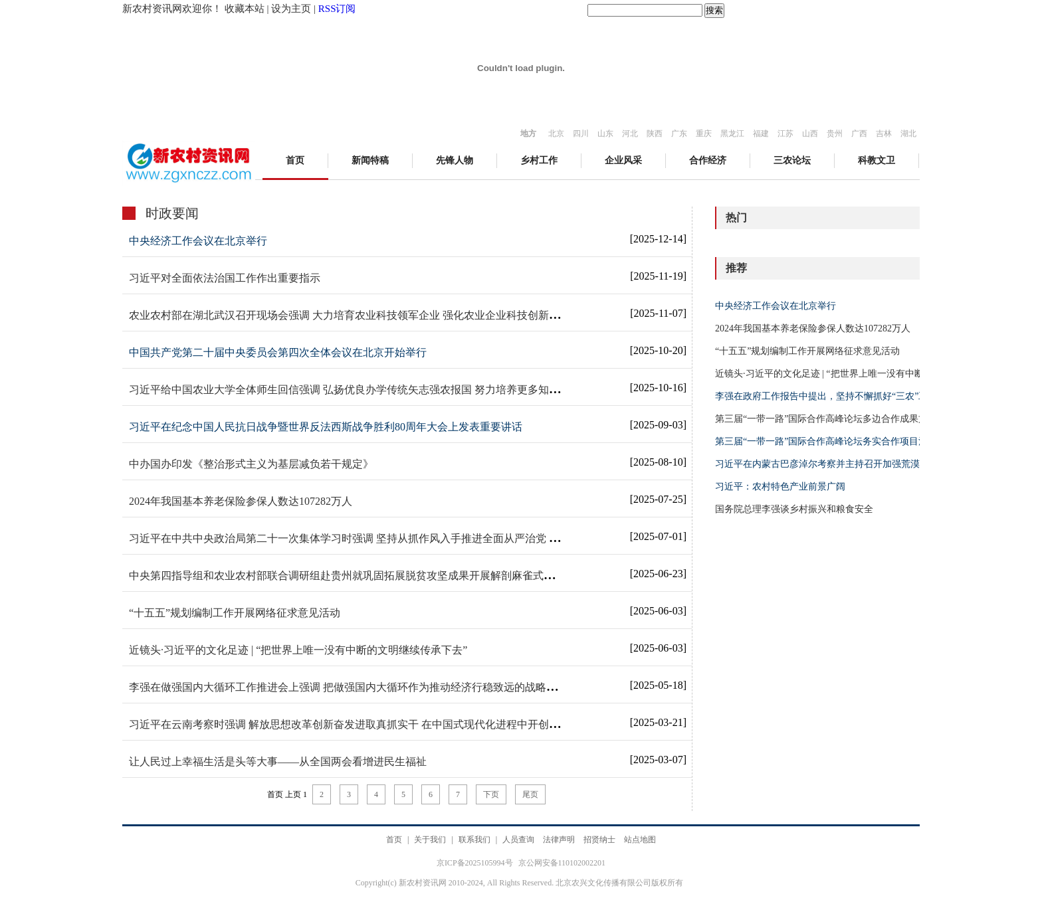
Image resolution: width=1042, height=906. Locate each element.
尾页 (530, 794)
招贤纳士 (599, 839)
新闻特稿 (370, 160)
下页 (491, 794)
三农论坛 (792, 160)
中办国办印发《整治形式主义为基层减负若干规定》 (251, 464)
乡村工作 (539, 160)
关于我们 (430, 839)
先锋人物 (454, 160)
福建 (761, 133)
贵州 (835, 133)
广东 (679, 133)
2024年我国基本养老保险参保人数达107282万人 (240, 501)
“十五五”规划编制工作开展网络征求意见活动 (234, 612)
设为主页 (291, 8)
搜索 (714, 10)
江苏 (785, 133)
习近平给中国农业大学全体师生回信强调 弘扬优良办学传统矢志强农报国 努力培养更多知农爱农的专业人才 (381, 389)
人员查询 (518, 839)
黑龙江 (732, 133)
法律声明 (559, 839)
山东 (605, 133)
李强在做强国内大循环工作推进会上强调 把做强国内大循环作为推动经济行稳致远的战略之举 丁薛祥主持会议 (387, 687)
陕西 (655, 133)
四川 (581, 133)
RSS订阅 (337, 8)
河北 (630, 133)
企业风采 (623, 160)
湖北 (908, 133)
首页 (295, 160)
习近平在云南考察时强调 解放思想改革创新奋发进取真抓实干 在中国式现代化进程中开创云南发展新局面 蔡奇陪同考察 (409, 724)
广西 (859, 133)
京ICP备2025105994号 (476, 862)
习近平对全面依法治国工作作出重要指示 (224, 278)
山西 (810, 133)
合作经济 (707, 160)
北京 (556, 133)
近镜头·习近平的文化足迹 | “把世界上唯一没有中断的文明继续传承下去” (298, 650)
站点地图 (640, 839)
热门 (736, 217)
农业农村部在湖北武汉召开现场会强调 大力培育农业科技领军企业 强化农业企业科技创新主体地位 (360, 315)
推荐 (736, 268)
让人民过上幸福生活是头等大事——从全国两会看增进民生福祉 (278, 761)
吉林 (884, 133)
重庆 (704, 133)
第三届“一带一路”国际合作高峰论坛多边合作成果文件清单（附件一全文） (868, 419)
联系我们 (474, 839)
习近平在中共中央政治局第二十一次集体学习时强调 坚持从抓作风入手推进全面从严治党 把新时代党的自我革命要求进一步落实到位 (440, 538)
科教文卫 (876, 160)
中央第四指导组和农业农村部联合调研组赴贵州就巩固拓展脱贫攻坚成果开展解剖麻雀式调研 (347, 575)
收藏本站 (244, 8)
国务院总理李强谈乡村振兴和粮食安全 (794, 509)
